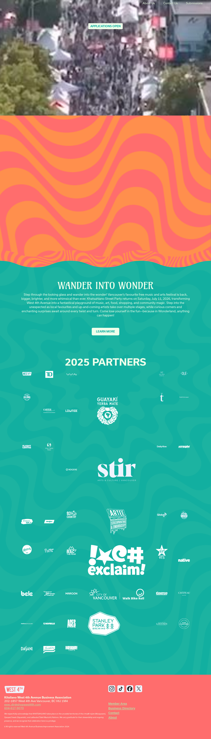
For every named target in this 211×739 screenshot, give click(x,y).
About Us (149, 3)
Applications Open (105, 26)
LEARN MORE (105, 331)
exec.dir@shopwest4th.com (22, 704)
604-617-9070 (14, 708)
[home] (12, 3)
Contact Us (170, 3)
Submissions (194, 3)
